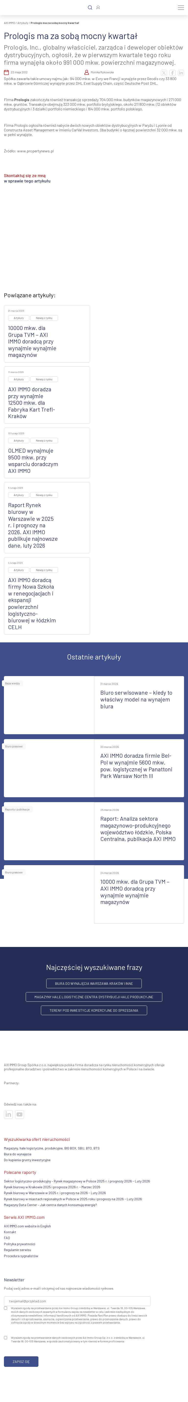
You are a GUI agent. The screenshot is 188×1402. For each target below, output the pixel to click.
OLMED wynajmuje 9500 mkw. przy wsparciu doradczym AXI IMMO (33, 460)
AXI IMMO (9, 22)
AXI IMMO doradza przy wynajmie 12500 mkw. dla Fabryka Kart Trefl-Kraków (31, 402)
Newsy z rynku (44, 317)
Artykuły (22, 22)
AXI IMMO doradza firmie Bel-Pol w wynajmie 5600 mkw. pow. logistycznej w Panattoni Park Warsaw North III (136, 765)
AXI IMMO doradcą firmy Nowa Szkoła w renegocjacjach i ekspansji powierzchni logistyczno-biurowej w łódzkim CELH (32, 603)
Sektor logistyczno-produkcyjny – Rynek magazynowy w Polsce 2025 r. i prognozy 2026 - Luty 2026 (77, 1181)
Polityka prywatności (19, 1244)
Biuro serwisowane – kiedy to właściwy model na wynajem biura (136, 699)
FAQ (7, 1238)
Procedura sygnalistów (21, 1256)
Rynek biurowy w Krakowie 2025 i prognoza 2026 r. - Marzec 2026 (52, 1187)
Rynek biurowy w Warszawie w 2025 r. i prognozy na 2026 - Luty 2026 (55, 1193)
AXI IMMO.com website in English (27, 1226)
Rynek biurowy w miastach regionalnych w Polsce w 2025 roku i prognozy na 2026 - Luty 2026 (73, 1199)
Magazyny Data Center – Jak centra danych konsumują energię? (50, 1205)
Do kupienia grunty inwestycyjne (27, 1160)
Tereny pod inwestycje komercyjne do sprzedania (94, 1010)
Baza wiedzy (12, 683)
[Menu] (181, 7)
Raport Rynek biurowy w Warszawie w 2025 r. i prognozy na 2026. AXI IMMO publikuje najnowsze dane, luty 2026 (33, 525)
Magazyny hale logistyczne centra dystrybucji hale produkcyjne (94, 997)
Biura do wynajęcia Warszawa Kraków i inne (94, 983)
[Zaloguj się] (98, 7)
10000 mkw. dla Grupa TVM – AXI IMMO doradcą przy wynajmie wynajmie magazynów (32, 341)
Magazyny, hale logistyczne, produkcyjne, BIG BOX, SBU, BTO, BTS (52, 1148)
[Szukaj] (90, 7)
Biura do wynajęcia (17, 1154)
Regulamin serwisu (17, 1250)
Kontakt (10, 1232)
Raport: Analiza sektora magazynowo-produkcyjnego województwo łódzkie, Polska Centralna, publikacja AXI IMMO (138, 828)
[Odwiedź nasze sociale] (8, 1114)
